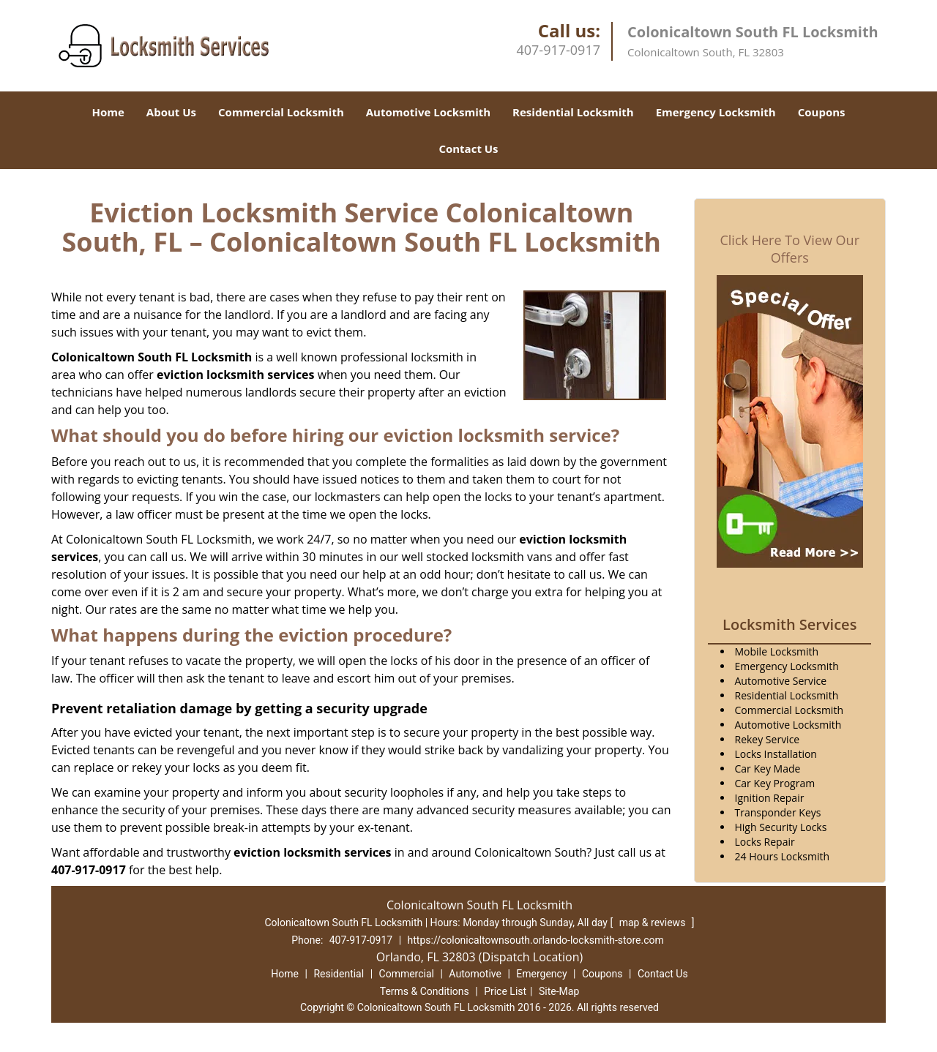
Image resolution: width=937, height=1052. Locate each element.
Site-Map (559, 991)
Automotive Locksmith (428, 112)
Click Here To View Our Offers (789, 248)
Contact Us (468, 148)
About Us (171, 112)
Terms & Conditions (424, 991)
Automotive (475, 974)
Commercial (406, 974)
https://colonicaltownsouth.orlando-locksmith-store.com (536, 940)
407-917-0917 (558, 50)
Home (108, 112)
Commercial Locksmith (281, 112)
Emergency (541, 974)
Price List (505, 991)
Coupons (821, 112)
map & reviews (653, 922)
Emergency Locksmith (716, 112)
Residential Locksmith (573, 112)
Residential (338, 974)
